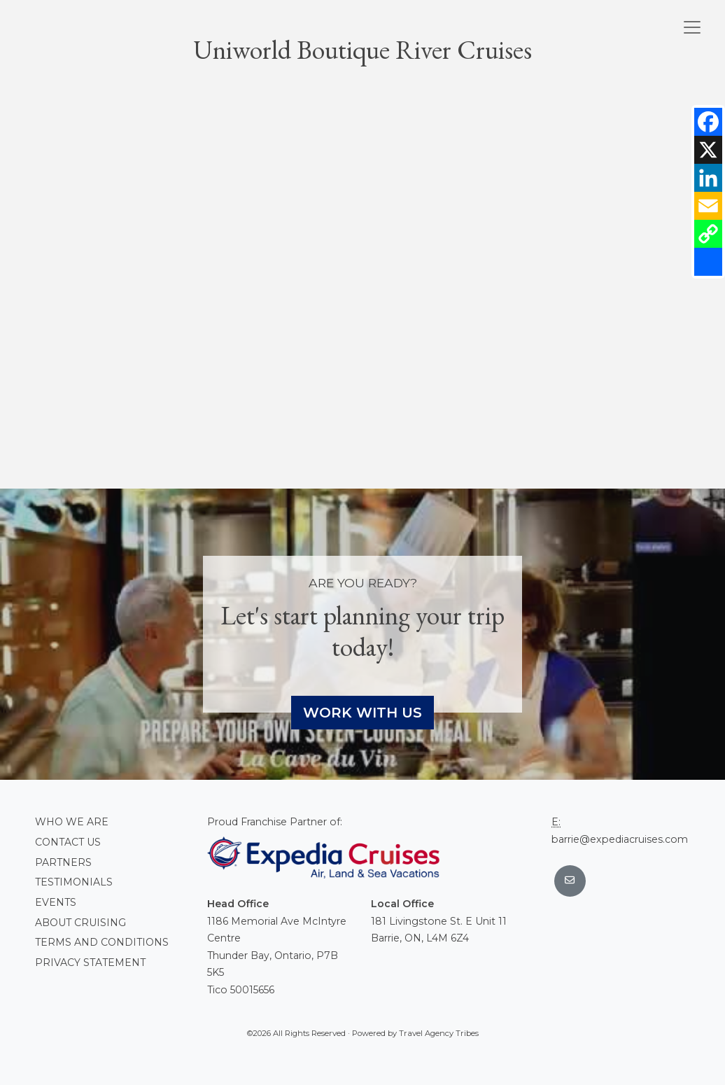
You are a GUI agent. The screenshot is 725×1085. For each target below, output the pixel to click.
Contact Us (68, 842)
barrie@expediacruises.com (619, 839)
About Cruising (80, 922)
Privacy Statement (90, 962)
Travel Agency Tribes (439, 1033)
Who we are (71, 822)
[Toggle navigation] (692, 27)
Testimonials (74, 882)
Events (55, 902)
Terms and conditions (102, 942)
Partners (63, 862)
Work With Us (362, 712)
